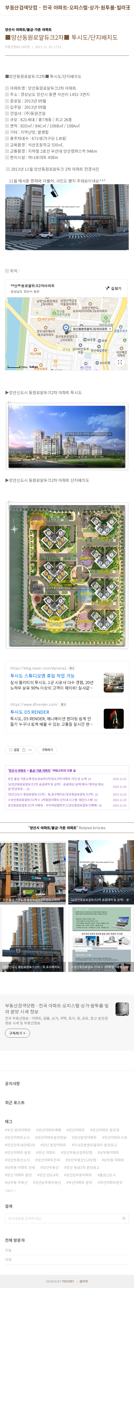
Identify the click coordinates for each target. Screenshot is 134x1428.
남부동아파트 (109, 1222)
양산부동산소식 (18, 1229)
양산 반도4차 (48, 1244)
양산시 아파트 (17, 840)
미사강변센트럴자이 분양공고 (95, 1214)
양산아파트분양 (111, 1252)
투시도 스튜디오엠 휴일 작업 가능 (42, 745)
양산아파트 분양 (19, 1222)
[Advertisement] (67, 691)
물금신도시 (108, 1244)
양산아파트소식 (18, 1207)
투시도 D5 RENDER (29, 782)
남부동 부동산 (17, 1252)
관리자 (84, 1351)
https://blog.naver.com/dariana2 (38, 738)
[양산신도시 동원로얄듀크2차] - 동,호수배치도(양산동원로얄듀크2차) (51, 864)
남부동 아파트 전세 (21, 1237)
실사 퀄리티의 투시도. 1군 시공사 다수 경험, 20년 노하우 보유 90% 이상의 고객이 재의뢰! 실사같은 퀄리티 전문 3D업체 (52, 754)
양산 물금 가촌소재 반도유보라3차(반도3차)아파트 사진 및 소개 (47, 848)
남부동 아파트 (114, 1229)
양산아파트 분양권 (105, 1199)
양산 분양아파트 (54, 1214)
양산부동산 (50, 1237)
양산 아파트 (47, 1222)
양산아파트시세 (115, 1207)
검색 (124, 1288)
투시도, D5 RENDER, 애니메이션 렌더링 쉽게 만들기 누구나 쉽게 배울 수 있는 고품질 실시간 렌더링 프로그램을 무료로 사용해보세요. (51, 791)
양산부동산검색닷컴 (77, 1222)
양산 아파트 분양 (19, 1244)
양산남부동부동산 (48, 1252)
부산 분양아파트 (19, 1199)
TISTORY (68, 1351)
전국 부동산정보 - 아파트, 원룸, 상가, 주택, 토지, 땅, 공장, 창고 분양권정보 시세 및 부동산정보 (56, 1090)
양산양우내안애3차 (21, 1214)
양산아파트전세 (48, 1229)
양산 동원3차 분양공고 (83, 1237)
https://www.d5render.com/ (34, 774)
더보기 (9, 1260)
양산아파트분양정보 (51, 1207)
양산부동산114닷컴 (82, 1229)
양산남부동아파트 (79, 1244)
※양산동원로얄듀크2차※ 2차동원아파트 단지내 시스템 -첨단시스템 (50, 869)
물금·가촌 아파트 (40, 840)
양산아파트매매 (49, 1199)
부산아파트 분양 (80, 1252)
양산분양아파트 (85, 1207)
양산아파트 (76, 1199)
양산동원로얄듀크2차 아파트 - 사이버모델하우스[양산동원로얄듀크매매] (52, 875)
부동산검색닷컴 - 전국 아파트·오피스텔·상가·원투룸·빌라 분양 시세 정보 (57, 1078)
